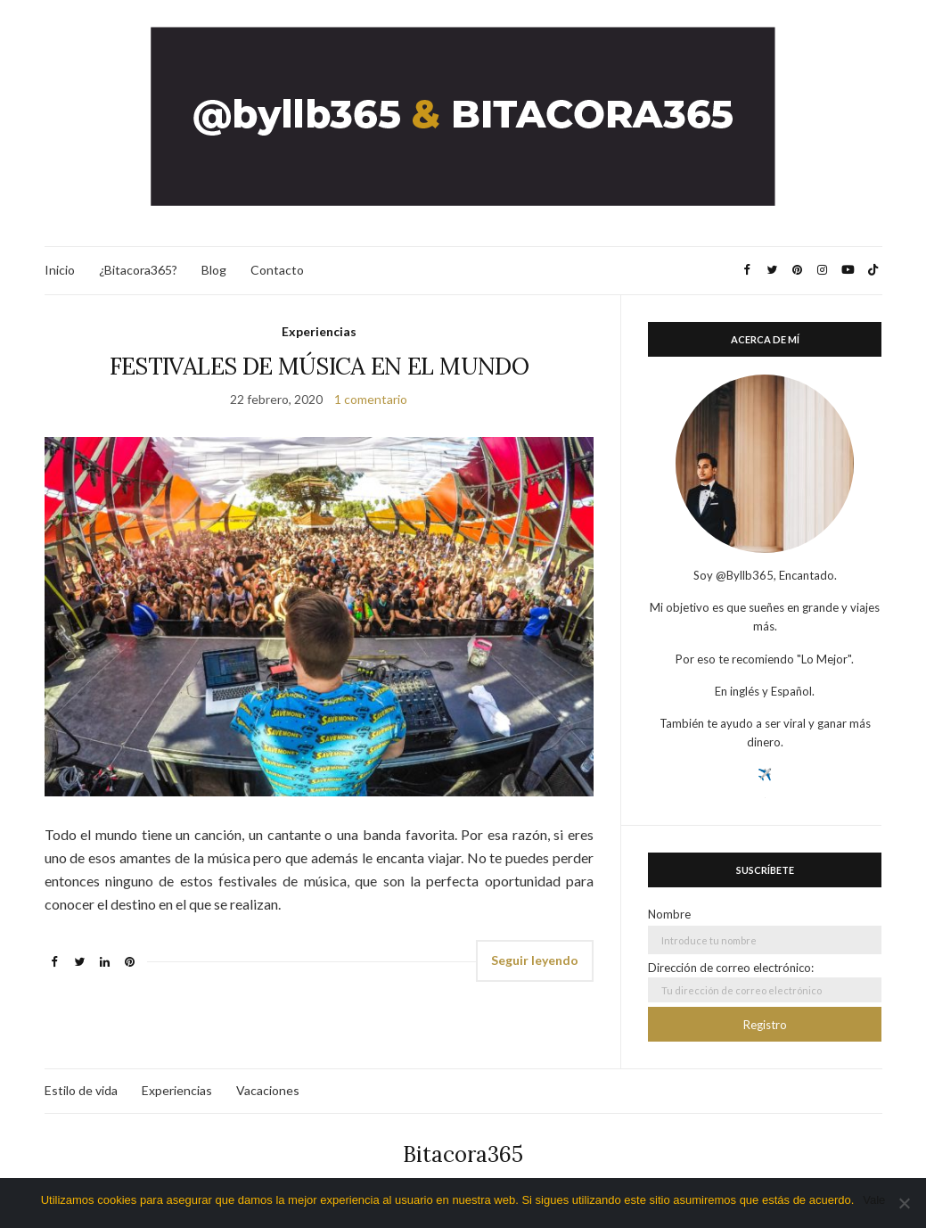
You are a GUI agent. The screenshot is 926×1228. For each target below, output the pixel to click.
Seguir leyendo (534, 960)
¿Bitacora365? (138, 269)
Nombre (669, 914)
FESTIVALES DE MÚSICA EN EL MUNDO (319, 366)
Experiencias (319, 331)
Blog (213, 269)
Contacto (277, 269)
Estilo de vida (81, 1090)
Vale (874, 1200)
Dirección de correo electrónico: (764, 981)
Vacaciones (267, 1090)
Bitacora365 (463, 1154)
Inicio (60, 269)
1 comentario (370, 399)
